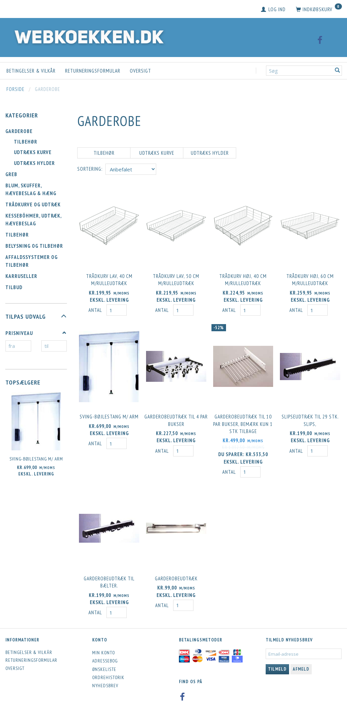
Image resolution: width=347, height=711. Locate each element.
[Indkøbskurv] (319, 9)
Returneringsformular (92, 71)
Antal (95, 309)
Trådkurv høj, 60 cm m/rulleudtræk (310, 278)
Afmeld (301, 664)
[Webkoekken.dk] (87, 36)
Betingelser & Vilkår (31, 71)
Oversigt (140, 71)
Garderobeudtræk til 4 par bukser (176, 417)
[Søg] (337, 70)
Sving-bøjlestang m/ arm (36, 459)
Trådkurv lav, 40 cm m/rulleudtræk (109, 278)
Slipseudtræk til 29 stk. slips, (310, 417)
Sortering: (89, 169)
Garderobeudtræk (176, 573)
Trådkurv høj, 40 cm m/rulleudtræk (243, 278)
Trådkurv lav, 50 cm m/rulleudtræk (176, 278)
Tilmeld (277, 664)
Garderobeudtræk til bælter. (109, 577)
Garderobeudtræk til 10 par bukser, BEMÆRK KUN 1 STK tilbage (243, 421)
